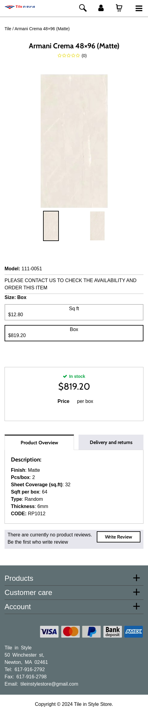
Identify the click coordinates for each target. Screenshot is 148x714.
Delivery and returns (111, 442)
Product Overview (39, 442)
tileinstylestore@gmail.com (49, 683)
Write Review (118, 537)
